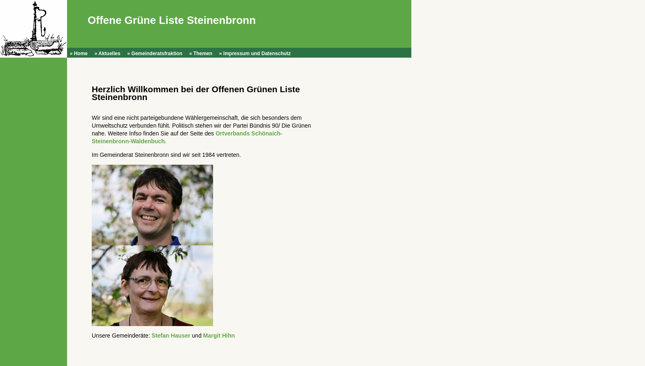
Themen (202, 53)
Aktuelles (109, 53)
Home (81, 53)
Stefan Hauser (171, 335)
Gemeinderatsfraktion (156, 53)
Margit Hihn (219, 335)
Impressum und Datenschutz (257, 53)
